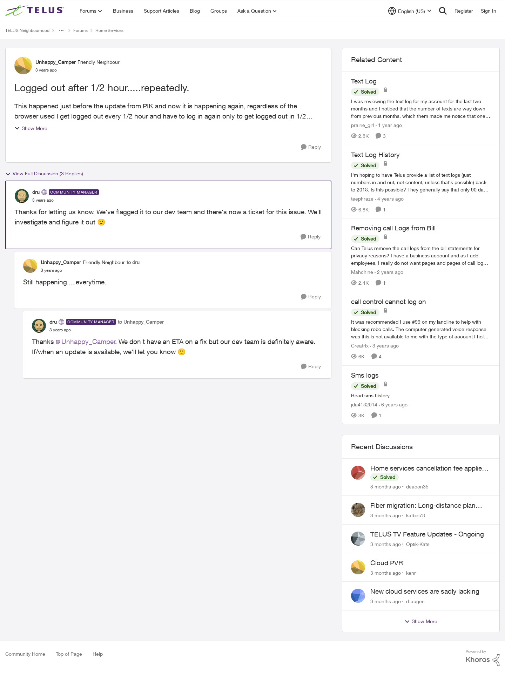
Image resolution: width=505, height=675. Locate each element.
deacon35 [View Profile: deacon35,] (417, 487)
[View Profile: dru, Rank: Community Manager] (22, 196)
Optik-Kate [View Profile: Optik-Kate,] (418, 544)
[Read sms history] (421, 395)
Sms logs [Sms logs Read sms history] (365, 375)
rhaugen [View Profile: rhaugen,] (415, 601)
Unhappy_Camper (88, 341)
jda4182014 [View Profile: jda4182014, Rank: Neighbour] (364, 404)
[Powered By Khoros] (483, 658)
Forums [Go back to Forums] (80, 30)
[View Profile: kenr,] (358, 567)
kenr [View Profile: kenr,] (411, 572)
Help (98, 654)
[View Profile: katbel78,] (358, 510)
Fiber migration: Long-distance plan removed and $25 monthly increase (423, 505)
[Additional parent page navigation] (61, 30)
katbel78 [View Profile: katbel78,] (415, 515)
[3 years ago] (384, 345)
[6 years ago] (393, 404)
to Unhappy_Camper (141, 322)
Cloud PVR (386, 563)
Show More (30, 128)
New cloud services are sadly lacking (424, 591)
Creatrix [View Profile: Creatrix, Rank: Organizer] (360, 346)
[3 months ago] (385, 486)
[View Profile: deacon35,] (358, 473)
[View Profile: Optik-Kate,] (358, 539)
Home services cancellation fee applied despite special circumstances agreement (428, 468)
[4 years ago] (389, 198)
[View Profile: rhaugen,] (358, 596)
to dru (133, 262)
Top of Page (69, 654)
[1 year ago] (389, 125)
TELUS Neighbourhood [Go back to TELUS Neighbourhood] (27, 30)
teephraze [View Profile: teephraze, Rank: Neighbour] (362, 198)
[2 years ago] (389, 272)
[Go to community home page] (35, 10)
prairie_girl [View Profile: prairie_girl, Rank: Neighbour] (362, 125)
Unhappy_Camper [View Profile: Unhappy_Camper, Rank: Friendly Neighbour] (55, 62)
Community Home (25, 654)
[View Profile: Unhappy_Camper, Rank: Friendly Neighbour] (23, 65)
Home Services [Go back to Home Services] (109, 30)
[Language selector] (410, 11)
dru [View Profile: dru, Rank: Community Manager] (36, 192)
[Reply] (310, 147)
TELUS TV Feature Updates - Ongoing (427, 534)
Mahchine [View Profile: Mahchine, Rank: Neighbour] (362, 272)
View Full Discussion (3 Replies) (44, 173)
